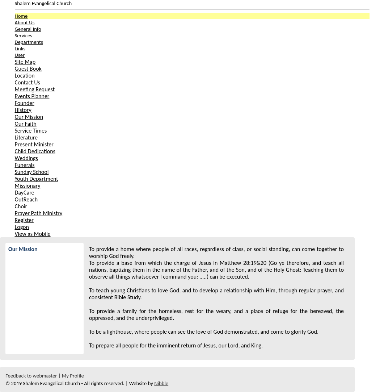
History (23, 110)
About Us (25, 22)
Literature (26, 137)
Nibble (161, 383)
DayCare (24, 192)
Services (23, 35)
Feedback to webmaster (31, 375)
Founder (24, 103)
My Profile (73, 375)
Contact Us (27, 82)
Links (20, 48)
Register (24, 220)
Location (25, 75)
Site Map (25, 61)
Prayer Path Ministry (39, 213)
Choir (21, 206)
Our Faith (26, 123)
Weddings (26, 158)
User (20, 55)
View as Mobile (33, 233)
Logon (22, 227)
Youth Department (36, 178)
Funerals (25, 165)
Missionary (28, 185)
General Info (28, 29)
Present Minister (34, 144)
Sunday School (32, 171)
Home (21, 16)
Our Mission (29, 116)
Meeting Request (35, 89)
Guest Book (28, 68)
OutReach (26, 199)
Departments (29, 42)
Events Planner (32, 96)
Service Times (31, 130)
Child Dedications (35, 151)
